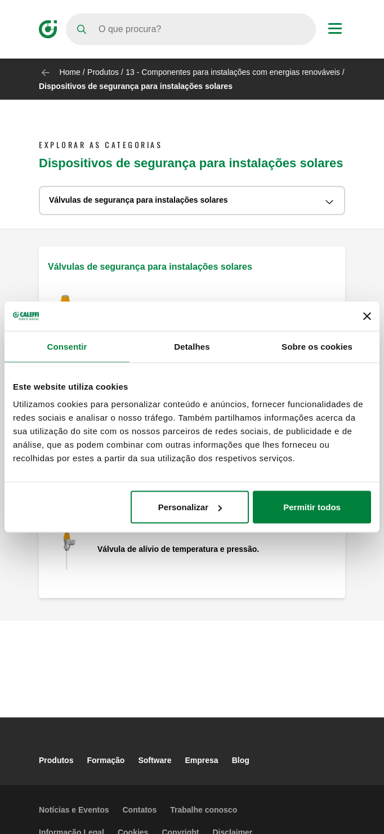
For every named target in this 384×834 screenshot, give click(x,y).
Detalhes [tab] (191, 346)
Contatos (140, 809)
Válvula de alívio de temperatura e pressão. (178, 549)
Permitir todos (312, 507)
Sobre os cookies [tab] (317, 346)
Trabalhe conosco (203, 809)
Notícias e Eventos (74, 809)
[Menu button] (335, 30)
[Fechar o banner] (367, 316)
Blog (240, 760)
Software (154, 760)
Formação (105, 760)
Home (69, 72)
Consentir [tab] (67, 346)
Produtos (103, 72)
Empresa (201, 760)
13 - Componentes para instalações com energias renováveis (233, 72)
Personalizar (190, 507)
